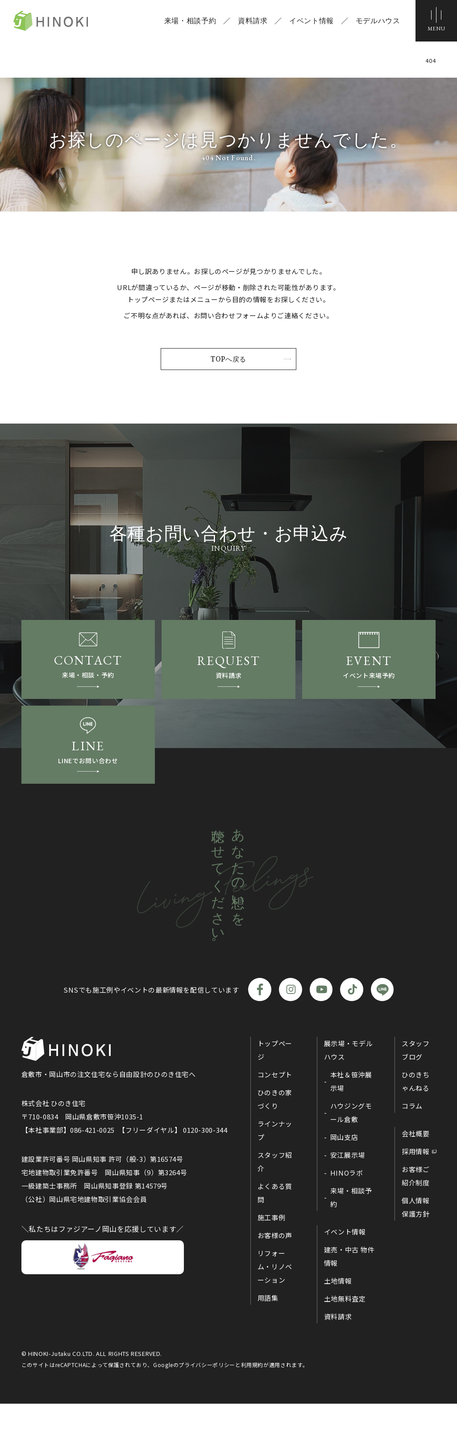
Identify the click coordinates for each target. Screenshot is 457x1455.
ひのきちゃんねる (416, 1132)
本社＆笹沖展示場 (351, 1132)
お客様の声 (275, 1286)
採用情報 (416, 1202)
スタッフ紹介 (275, 1212)
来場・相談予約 (186, 22)
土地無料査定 (345, 1350)
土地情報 (338, 1332)
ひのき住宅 (66, 22)
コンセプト (275, 1126)
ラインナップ (275, 1181)
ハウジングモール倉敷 (351, 1163)
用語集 (268, 1349)
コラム (412, 1157)
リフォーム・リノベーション (275, 1318)
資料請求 (249, 22)
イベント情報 (308, 22)
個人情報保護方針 (416, 1258)
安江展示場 (347, 1206)
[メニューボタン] (434, 22)
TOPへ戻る (228, 359)
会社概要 (416, 1184)
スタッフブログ (416, 1101)
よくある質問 (275, 1244)
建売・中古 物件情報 (349, 1307)
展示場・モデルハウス (348, 1101)
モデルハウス (374, 22)
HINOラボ (346, 1224)
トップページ (275, 1101)
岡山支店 (344, 1188)
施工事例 (272, 1268)
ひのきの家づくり (275, 1150)
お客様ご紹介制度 (416, 1227)
